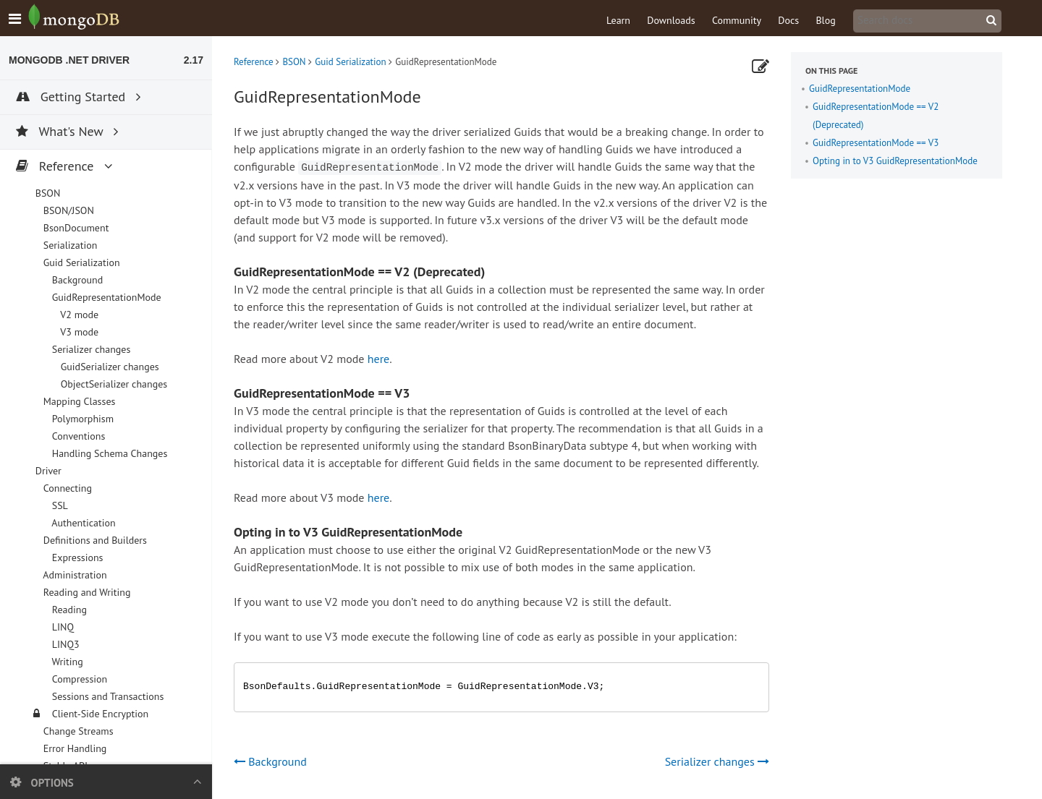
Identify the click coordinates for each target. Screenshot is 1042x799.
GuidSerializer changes (108, 366)
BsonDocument (75, 227)
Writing (66, 661)
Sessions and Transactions (106, 696)
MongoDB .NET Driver (69, 60)
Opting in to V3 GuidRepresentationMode (895, 161)
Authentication (82, 522)
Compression (78, 678)
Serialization (69, 245)
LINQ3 (64, 644)
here (378, 358)
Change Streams (77, 731)
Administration (74, 574)
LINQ (61, 626)
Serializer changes (717, 761)
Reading (68, 609)
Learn (618, 20)
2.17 (193, 60)
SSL (58, 505)
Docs (788, 20)
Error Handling (73, 748)
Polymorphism (81, 418)
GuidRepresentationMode (859, 88)
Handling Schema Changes (108, 453)
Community (736, 20)
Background (76, 279)
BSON (293, 62)
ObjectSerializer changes (112, 383)
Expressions (76, 557)
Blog (825, 20)
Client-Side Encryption (98, 713)
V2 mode (78, 314)
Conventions (77, 436)
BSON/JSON (67, 210)
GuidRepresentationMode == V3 (876, 143)
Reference (254, 62)
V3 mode (78, 331)
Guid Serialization (350, 62)
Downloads (671, 20)
